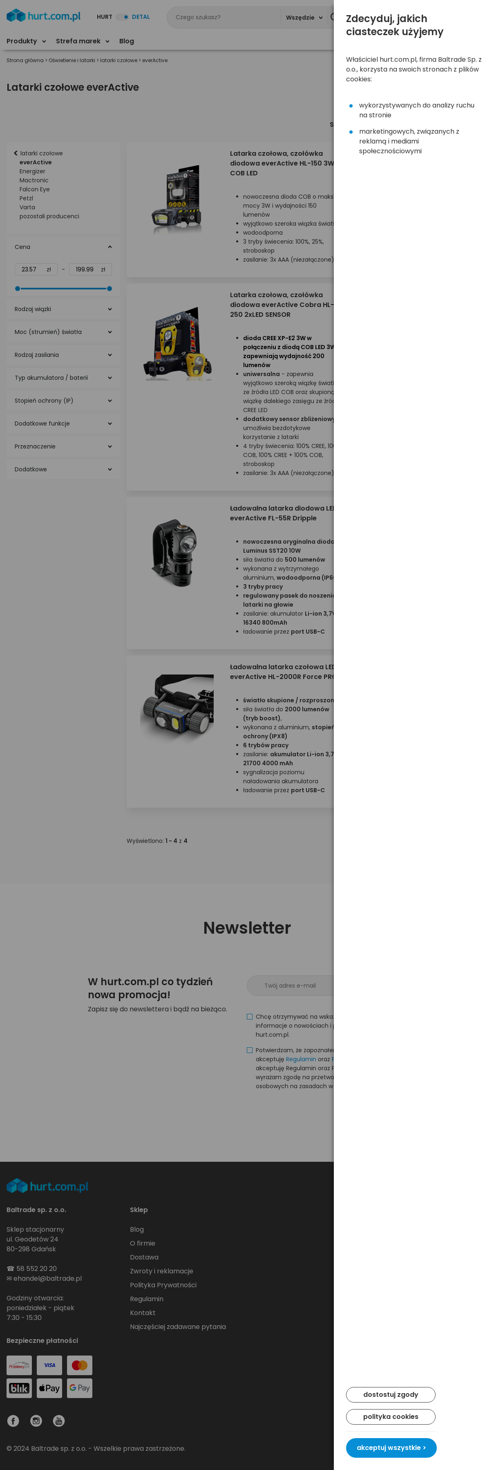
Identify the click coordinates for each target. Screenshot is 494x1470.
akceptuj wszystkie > (391, 1447)
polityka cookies (390, 1416)
